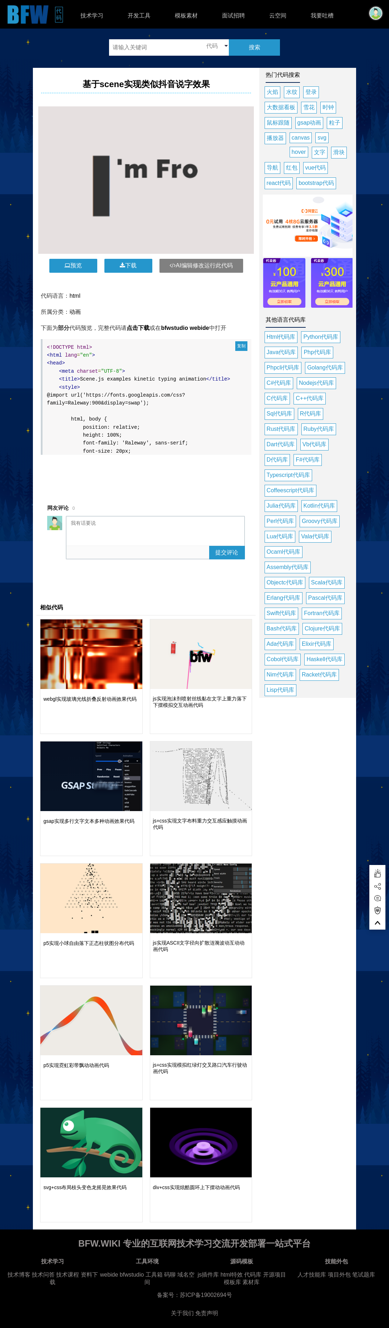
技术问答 (43, 1275)
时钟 (328, 107)
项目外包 (339, 1275)
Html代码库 (281, 337)
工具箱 (154, 1275)
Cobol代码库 (283, 659)
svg (321, 138)
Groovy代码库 (320, 521)
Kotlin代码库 (319, 506)
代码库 (252, 1275)
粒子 (334, 123)
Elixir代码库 (316, 644)
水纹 (291, 92)
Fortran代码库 (322, 613)
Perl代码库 (280, 521)
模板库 (232, 1282)
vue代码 (315, 168)
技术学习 (91, 15)
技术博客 (19, 1275)
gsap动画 (309, 123)
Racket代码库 (319, 674)
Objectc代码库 (285, 582)
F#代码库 (308, 460)
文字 (319, 152)
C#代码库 (279, 383)
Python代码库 (320, 337)
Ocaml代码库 (283, 552)
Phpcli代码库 (283, 367)
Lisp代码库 (280, 690)
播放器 (275, 138)
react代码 (279, 183)
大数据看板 (281, 107)
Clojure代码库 (322, 628)
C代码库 (277, 398)
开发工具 (139, 15)
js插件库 (208, 1275)
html (74, 296)
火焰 (272, 92)
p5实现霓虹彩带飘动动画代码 (76, 1065)
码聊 (170, 1275)
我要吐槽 (322, 15)
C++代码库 (310, 398)
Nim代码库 (280, 674)
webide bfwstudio (123, 1275)
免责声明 (206, 1313)
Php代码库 (317, 352)
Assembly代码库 (288, 567)
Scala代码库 (327, 582)
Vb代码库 (314, 444)
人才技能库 (311, 1275)
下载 (128, 265)
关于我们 (182, 1313)
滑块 (339, 152)
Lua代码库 (280, 536)
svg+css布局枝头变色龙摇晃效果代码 (85, 1187)
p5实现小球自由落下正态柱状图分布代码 (88, 943)
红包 (291, 168)
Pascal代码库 (325, 598)
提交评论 (226, 552)
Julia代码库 (281, 506)
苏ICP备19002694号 (206, 1295)
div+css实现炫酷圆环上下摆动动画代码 (196, 1187)
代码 (59, 14)
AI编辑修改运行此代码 (200, 265)
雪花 (309, 107)
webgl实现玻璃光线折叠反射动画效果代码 (90, 699)
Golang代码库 (325, 367)
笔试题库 (363, 1275)
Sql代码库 (279, 414)
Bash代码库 (282, 628)
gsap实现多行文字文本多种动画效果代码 (88, 821)
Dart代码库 (281, 444)
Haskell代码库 (324, 659)
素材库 (251, 1282)
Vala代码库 (315, 536)
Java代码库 (281, 352)
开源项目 (274, 1275)
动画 (75, 312)
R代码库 (310, 414)
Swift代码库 (281, 613)
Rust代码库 (281, 429)
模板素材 (186, 15)
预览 (73, 265)
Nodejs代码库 (316, 383)
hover (299, 152)
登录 (311, 92)
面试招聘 (233, 15)
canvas (301, 138)
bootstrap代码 (316, 183)
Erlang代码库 (283, 598)
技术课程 (67, 1275)
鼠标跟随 (278, 123)
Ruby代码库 (319, 429)
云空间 (277, 15)
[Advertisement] (166, 475)
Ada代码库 (280, 644)
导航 (272, 168)
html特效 (232, 1275)
